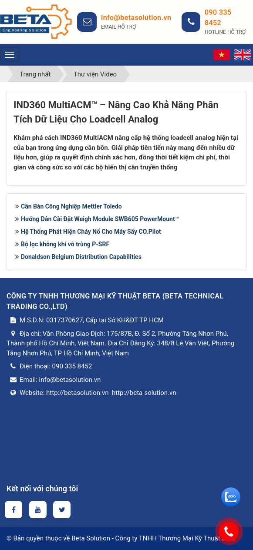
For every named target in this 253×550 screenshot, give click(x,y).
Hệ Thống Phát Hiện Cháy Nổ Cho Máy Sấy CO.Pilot (91, 231)
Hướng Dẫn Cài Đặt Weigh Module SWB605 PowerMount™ (100, 218)
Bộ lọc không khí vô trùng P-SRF (65, 244)
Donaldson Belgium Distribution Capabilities (81, 256)
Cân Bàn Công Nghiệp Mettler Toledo (71, 206)
